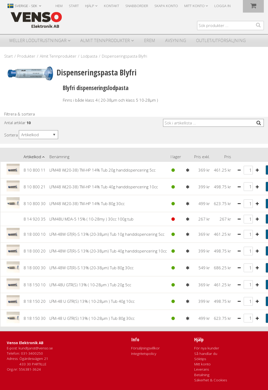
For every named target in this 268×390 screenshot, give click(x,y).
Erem (149, 40)
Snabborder (136, 5)
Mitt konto (202, 364)
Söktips (200, 358)
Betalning (201, 374)
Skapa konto (166, 5)
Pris (227, 156)
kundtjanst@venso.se (36, 348)
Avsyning (175, 40)
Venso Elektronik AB (25, 342)
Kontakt (111, 5)
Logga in (222, 5)
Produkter (26, 56)
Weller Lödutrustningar (37, 40)
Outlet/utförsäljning (221, 40)
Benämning (59, 156)
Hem (59, 5)
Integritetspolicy (143, 353)
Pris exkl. (202, 156)
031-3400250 (32, 353)
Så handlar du (205, 353)
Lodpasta (89, 56)
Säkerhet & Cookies (210, 380)
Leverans (201, 369)
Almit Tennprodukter (105, 40)
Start (74, 5)
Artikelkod (32, 156)
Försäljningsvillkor (145, 348)
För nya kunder (206, 348)
